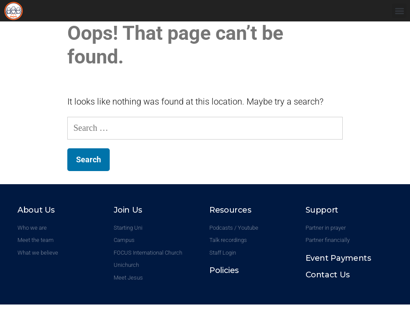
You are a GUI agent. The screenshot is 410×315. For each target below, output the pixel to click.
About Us (36, 210)
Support (322, 210)
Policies (224, 270)
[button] (399, 11)
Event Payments (338, 258)
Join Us (128, 210)
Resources (230, 210)
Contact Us (328, 275)
